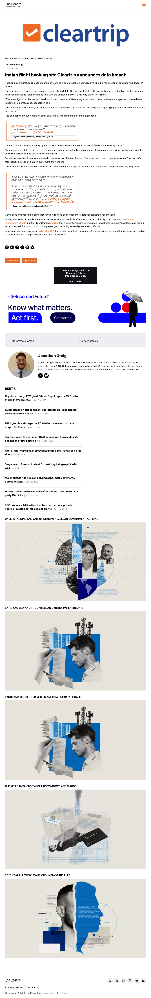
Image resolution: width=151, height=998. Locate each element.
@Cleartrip (19, 126)
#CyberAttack (21, 201)
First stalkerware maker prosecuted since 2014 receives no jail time (43, 453)
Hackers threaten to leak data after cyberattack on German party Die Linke (41, 494)
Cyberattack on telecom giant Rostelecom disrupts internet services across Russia (41, 412)
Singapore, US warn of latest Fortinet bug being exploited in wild (41, 467)
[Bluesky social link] (136, 980)
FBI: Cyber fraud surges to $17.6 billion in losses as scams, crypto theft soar (40, 426)
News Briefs (12, 260)
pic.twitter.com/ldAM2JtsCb (53, 201)
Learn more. (75, 281)
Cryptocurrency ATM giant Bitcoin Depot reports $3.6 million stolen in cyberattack (42, 399)
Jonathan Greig (13, 64)
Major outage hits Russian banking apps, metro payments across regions (40, 480)
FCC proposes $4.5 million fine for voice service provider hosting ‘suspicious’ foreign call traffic (39, 508)
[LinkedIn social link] (116, 980)
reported (54, 222)
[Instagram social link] (123, 980)
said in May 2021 (46, 231)
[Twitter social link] (110, 980)
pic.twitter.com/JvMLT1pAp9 (32, 132)
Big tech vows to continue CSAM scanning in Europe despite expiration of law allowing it (41, 439)
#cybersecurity (58, 198)
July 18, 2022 (47, 137)
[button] (144, 4)
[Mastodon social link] (130, 980)
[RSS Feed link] (143, 980)
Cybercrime (29, 260)
